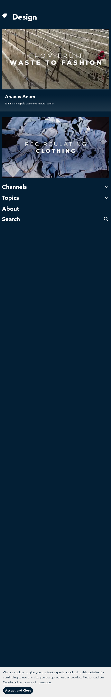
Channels (55, 168)
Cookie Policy (12, 682)
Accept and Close (18, 690)
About (10, 190)
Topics (55, 179)
